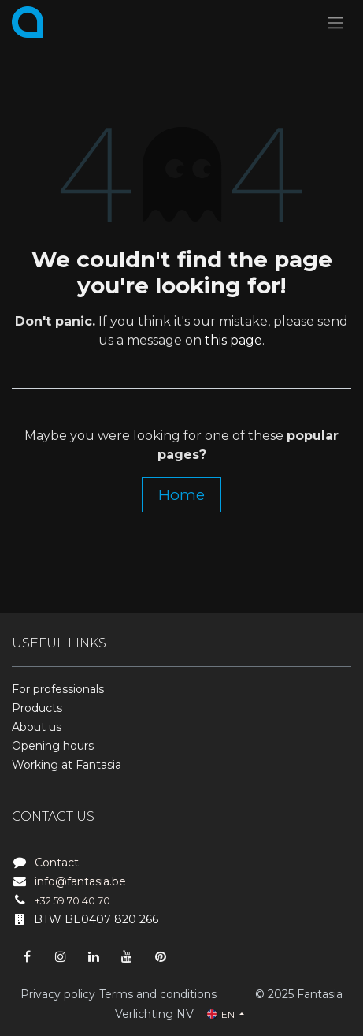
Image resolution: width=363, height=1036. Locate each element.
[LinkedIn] (93, 956)
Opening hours (53, 746)
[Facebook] (26, 956)
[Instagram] (60, 956)
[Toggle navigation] (335, 22)
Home (181, 494)
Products (37, 708)
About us (36, 727)
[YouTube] (126, 956)
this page (233, 340)
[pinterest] (160, 956)
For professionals (58, 689)
